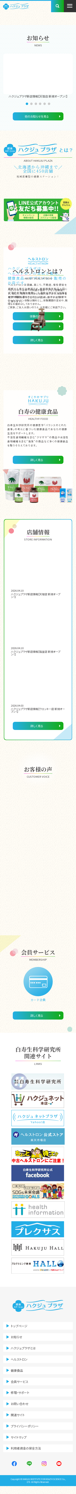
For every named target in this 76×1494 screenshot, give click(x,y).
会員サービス (20, 1385)
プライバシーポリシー (26, 1432)
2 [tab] (32, 104)
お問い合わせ (20, 1409)
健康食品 (17, 1374)
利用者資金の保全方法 (27, 1456)
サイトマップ (19, 1444)
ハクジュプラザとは (24, 1350)
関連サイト (18, 1420)
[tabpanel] (38, 76)
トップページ (20, 1327)
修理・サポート (21, 1397)
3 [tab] (36, 104)
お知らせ (17, 1338)
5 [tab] (45, 104)
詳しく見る (36, 340)
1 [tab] (27, 104)
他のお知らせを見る (37, 116)
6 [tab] (49, 104)
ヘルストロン (20, 1362)
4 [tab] (40, 104)
